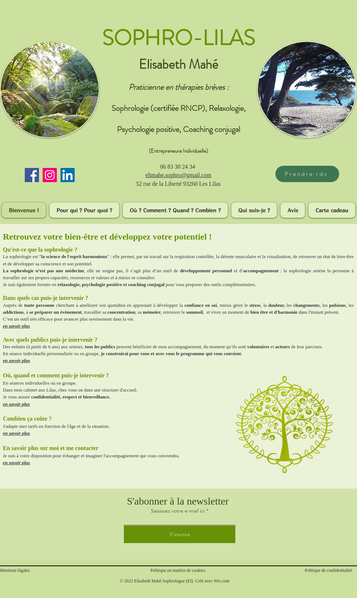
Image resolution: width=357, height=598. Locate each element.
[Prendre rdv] (307, 174)
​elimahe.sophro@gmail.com (178, 175)
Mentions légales (15, 570)
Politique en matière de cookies (178, 570)
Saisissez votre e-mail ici (178, 510)
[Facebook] (32, 175)
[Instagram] (50, 175)
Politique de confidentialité (328, 570)
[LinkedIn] (67, 175)
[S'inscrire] (179, 534)
